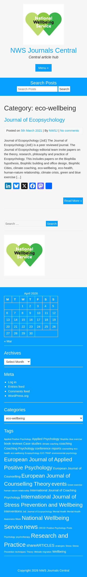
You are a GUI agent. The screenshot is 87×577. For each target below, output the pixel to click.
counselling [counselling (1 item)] (67, 448)
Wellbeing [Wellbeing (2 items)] (59, 551)
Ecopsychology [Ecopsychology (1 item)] (32, 453)
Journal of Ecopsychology (34, 120)
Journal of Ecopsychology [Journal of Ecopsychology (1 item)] (39, 511)
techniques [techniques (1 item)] (20, 552)
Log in (12, 382)
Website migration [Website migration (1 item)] (42, 552)
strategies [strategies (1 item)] (60, 546)
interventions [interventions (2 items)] (13, 511)
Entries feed (16, 386)
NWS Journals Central (43, 50)
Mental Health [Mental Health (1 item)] (59, 511)
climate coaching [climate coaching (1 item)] (50, 444)
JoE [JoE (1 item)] (24, 511)
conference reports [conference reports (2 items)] (48, 448)
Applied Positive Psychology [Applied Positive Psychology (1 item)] (17, 439)
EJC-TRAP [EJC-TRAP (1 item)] (45, 453)
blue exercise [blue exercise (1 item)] (75, 439)
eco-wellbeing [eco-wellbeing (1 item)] (17, 453)
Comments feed (19, 391)
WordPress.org (18, 395)
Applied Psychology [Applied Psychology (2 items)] (45, 439)
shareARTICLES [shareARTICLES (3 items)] (40, 545)
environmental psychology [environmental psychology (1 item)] (64, 453)
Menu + (43, 68)
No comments (69, 130)
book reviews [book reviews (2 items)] (13, 443)
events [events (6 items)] (59, 484)
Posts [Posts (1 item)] (69, 528)
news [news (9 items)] (31, 526)
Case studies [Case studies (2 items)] (32, 443)
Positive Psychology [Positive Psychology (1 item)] (56, 528)
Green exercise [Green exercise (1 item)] (74, 485)
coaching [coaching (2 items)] (65, 443)
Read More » (73, 201)
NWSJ (53, 130)
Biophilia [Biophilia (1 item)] (64, 439)
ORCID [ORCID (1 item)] (42, 528)
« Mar (8, 341)
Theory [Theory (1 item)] (30, 552)
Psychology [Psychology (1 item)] (9, 537)
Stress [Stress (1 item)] (68, 546)
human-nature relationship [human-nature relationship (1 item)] (16, 490)
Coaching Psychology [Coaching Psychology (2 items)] (19, 448)
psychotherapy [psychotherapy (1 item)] (23, 537)
